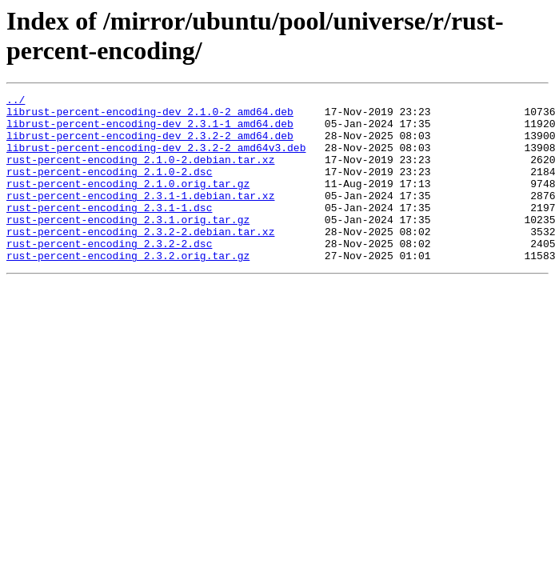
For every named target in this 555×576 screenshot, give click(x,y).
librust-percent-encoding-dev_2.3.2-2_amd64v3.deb (155, 159)
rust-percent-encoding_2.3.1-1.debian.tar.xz (140, 217)
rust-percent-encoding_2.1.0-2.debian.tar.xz (140, 173)
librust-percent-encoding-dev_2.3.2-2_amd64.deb (149, 145)
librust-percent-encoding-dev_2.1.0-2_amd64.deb (149, 116)
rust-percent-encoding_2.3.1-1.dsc (109, 231)
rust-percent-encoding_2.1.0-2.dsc (109, 188)
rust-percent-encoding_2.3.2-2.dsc (109, 274)
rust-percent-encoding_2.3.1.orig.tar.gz (128, 245)
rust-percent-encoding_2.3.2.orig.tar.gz (128, 289)
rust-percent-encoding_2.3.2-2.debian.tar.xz (140, 260)
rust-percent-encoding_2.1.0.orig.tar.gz (128, 202)
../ (15, 101)
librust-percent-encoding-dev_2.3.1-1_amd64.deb (149, 130)
